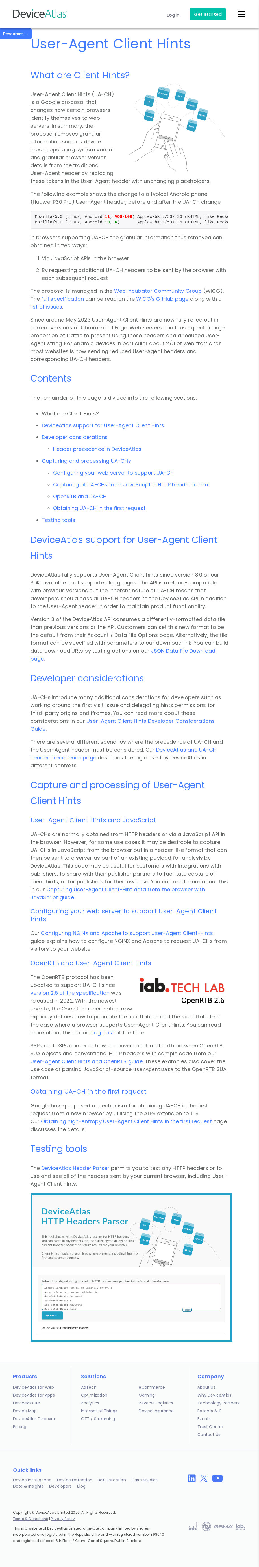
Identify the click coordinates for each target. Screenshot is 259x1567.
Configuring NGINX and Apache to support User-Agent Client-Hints (127, 933)
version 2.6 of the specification (70, 992)
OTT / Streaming (98, 1419)
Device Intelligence (32, 1480)
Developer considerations (75, 437)
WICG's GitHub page (163, 298)
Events (204, 1419)
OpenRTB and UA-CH (79, 496)
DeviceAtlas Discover (34, 1419)
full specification (62, 298)
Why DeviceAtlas (214, 1395)
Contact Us (208, 1434)
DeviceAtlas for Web (33, 1387)
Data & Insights (28, 1486)
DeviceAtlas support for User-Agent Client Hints (103, 425)
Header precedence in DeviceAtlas (97, 449)
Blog (81, 1486)
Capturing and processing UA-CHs (86, 460)
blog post (101, 1032)
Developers (60, 1486)
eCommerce (152, 1387)
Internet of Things (99, 1411)
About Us (206, 1387)
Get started (208, 14)
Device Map (25, 1411)
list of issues (46, 306)
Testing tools (58, 520)
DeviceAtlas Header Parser (75, 1168)
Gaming (147, 1395)
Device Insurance (156, 1411)
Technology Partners (218, 1403)
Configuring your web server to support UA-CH (113, 472)
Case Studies (144, 1480)
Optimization (94, 1395)
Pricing (19, 1426)
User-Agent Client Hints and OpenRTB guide (87, 1061)
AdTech (89, 1387)
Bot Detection (112, 1480)
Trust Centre (210, 1426)
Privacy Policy (63, 1518)
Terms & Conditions (30, 1518)
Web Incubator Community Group (158, 290)
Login (173, 15)
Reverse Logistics (156, 1403)
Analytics (90, 1403)
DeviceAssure (26, 1403)
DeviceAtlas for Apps (34, 1395)
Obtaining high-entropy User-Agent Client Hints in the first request (126, 1121)
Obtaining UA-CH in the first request (99, 508)
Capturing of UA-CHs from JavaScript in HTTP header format (131, 484)
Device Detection (74, 1480)
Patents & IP (209, 1411)
